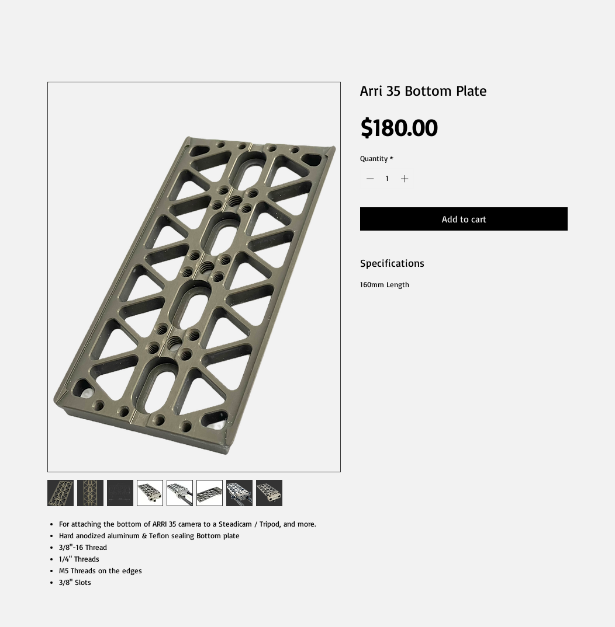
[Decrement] (369, 179)
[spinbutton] (387, 179)
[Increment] (406, 179)
